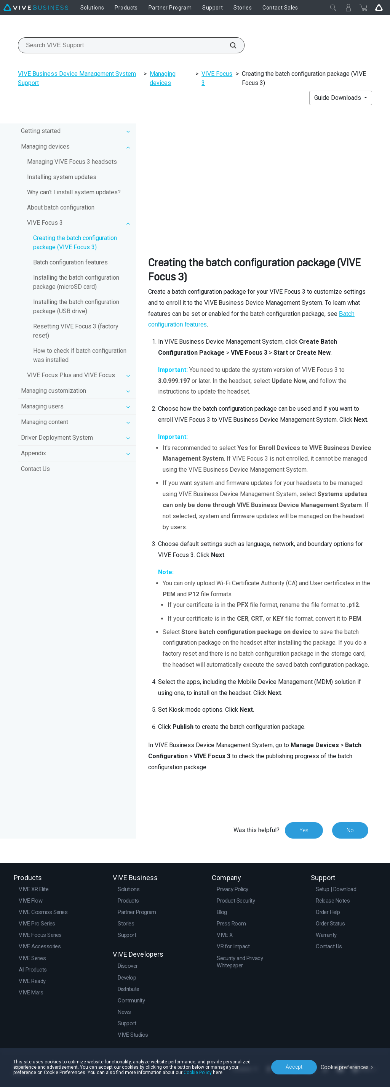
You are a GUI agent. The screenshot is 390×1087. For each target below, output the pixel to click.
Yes (303, 830)
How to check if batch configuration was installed (79, 355)
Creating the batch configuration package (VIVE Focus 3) (75, 242)
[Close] (333, 7)
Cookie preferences (345, 1067)
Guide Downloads (338, 97)
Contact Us (35, 468)
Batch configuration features (70, 262)
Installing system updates (61, 177)
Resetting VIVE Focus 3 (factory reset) (75, 331)
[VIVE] (35, 7)
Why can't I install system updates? (74, 192)
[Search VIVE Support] (229, 45)
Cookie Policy (198, 1072)
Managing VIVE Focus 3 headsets (72, 161)
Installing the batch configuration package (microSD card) (76, 282)
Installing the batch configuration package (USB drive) (76, 306)
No (350, 830)
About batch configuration (60, 207)
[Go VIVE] (379, 7)
